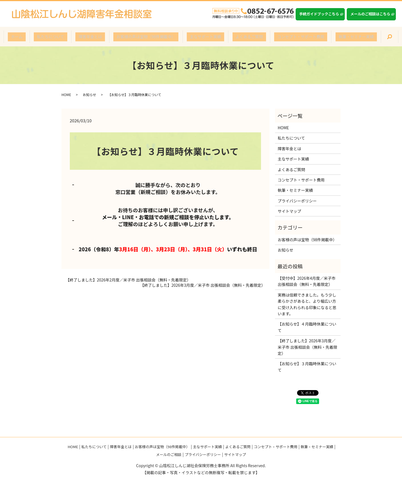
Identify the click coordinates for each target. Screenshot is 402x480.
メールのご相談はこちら (370, 13)
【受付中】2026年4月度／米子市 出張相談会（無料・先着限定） (307, 281)
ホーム (38, 36)
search (365, 36)
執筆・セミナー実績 (335, 36)
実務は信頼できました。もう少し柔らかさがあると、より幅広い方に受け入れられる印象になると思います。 (307, 304)
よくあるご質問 (240, 36)
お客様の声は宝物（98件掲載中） (149, 36)
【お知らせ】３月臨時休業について (307, 366)
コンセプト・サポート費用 (285, 36)
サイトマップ (289, 211)
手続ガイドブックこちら (319, 13)
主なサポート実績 (202, 36)
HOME (66, 94)
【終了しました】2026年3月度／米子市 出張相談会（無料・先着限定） (202, 285)
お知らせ (89, 94)
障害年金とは (99, 36)
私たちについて (66, 36)
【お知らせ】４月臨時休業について (307, 327)
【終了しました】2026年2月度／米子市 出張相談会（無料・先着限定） (128, 280)
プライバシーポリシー (297, 201)
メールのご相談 (168, 454)
